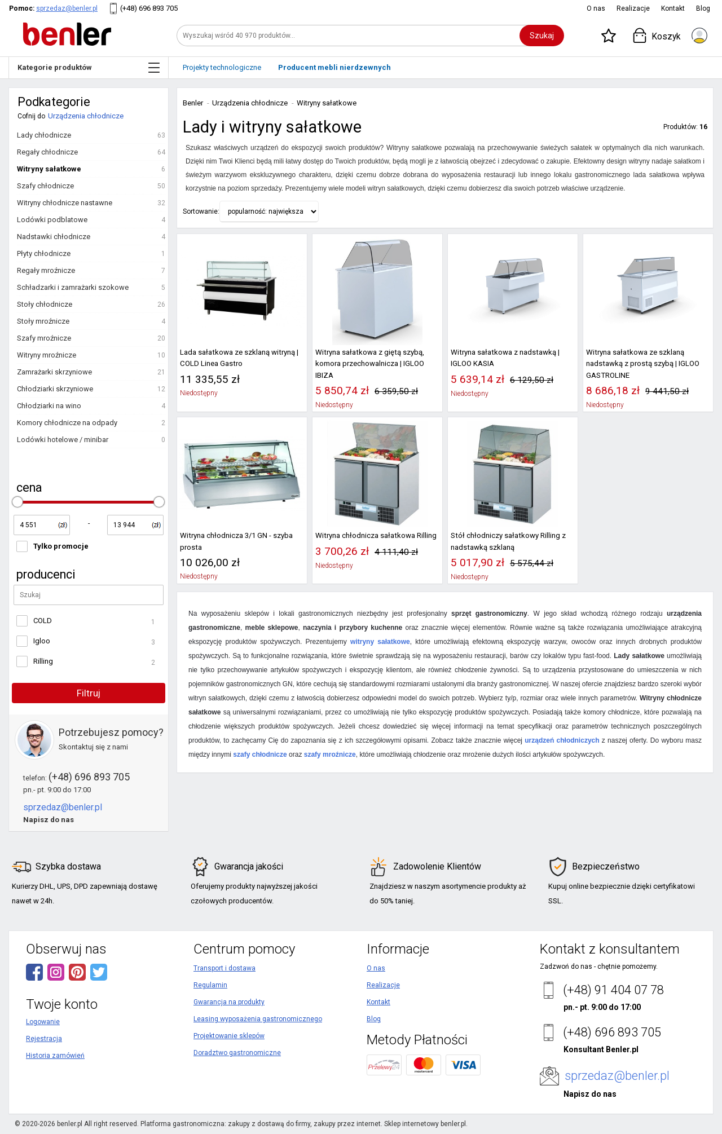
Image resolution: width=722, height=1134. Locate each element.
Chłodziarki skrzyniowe (55, 389)
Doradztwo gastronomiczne (237, 1053)
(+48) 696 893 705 (149, 8)
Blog (703, 8)
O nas (596, 8)
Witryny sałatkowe (49, 169)
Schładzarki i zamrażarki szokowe (73, 287)
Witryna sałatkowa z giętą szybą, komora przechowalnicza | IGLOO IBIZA (369, 364)
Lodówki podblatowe (52, 219)
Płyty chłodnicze (44, 253)
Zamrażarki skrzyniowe (54, 372)
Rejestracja (44, 1039)
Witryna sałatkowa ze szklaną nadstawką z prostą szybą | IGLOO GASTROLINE (642, 364)
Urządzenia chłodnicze (86, 116)
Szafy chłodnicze (45, 186)
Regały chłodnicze (47, 152)
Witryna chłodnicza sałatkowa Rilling (376, 535)
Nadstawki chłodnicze (53, 236)
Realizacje (633, 8)
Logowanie (43, 1022)
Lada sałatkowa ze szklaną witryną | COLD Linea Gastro (239, 358)
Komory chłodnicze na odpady (67, 422)
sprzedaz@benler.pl (67, 8)
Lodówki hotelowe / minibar (62, 439)
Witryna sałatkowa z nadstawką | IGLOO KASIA (505, 358)
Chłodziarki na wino (49, 405)
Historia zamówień (55, 1056)
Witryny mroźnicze (46, 355)
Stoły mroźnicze (43, 321)
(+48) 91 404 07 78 (613, 990)
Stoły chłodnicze (44, 304)
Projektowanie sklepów (229, 1036)
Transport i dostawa (224, 968)
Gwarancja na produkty (229, 1002)
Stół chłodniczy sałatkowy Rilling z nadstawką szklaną (508, 541)
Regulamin (210, 985)
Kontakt (673, 8)
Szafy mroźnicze (44, 338)
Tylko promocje (61, 546)
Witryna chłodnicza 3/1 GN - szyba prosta (236, 541)
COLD (42, 620)
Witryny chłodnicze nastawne (64, 202)
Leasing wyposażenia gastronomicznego (257, 1019)
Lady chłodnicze (44, 135)
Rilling (43, 661)
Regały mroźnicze (46, 270)
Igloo (41, 641)
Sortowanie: (201, 211)
